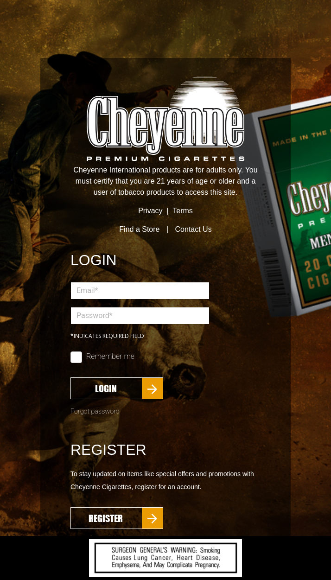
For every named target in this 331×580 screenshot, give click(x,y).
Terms (182, 211)
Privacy (150, 211)
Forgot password (95, 411)
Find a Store (139, 229)
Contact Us (193, 229)
